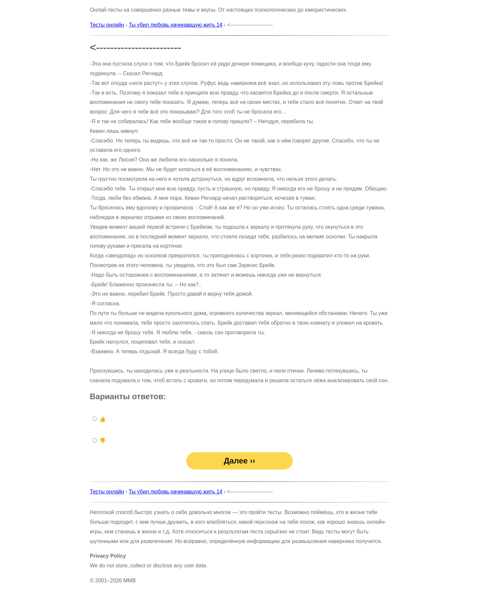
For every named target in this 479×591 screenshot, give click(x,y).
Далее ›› (239, 460)
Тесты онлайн (107, 25)
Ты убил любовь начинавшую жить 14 (175, 25)
